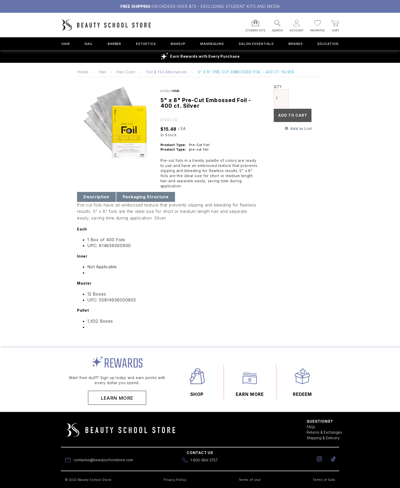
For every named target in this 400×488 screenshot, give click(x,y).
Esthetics (146, 44)
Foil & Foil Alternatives (166, 72)
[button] (255, 24)
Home (83, 72)
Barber (114, 44)
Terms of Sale (324, 480)
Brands (296, 44)
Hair (65, 44)
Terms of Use (250, 480)
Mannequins (212, 44)
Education (328, 44)
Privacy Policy (175, 480)
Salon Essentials (256, 44)
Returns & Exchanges (324, 432)
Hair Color (126, 72)
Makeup (178, 44)
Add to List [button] (301, 128)
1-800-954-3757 (204, 460)
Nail (89, 44)
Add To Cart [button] (292, 115)
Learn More (117, 398)
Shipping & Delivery (323, 438)
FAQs (311, 427)
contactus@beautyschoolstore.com (103, 460)
